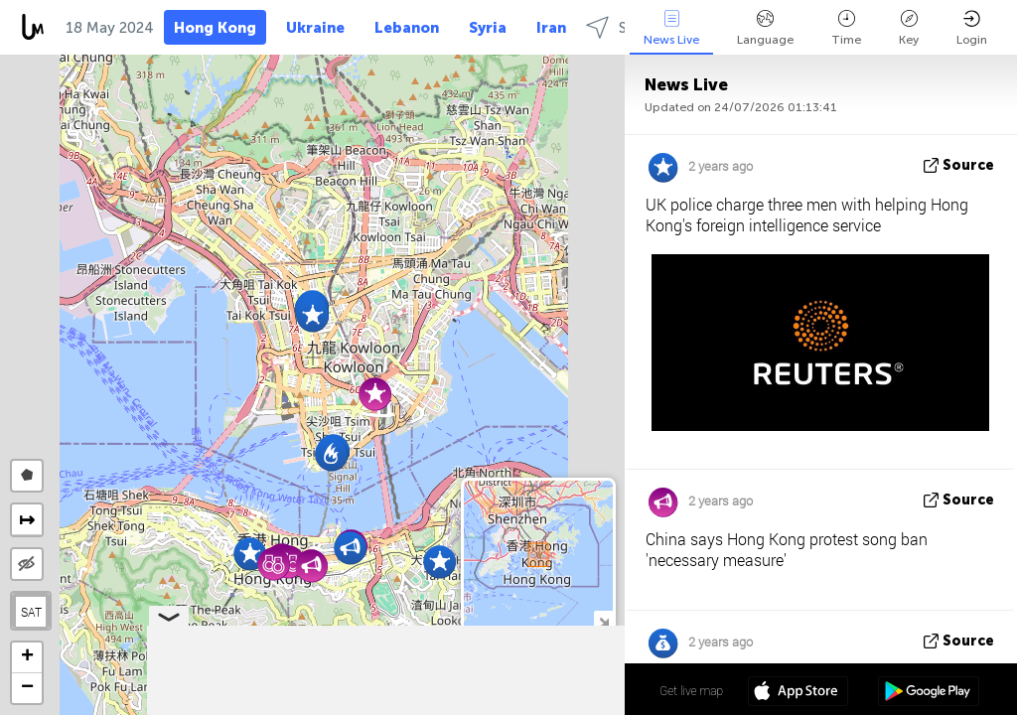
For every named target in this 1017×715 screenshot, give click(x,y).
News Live (671, 28)
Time (846, 28)
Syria (488, 28)
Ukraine (315, 28)
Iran (551, 28)
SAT (31, 612)
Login (971, 28)
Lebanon (406, 28)
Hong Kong (215, 28)
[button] (312, 315)
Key (909, 28)
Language (765, 28)
